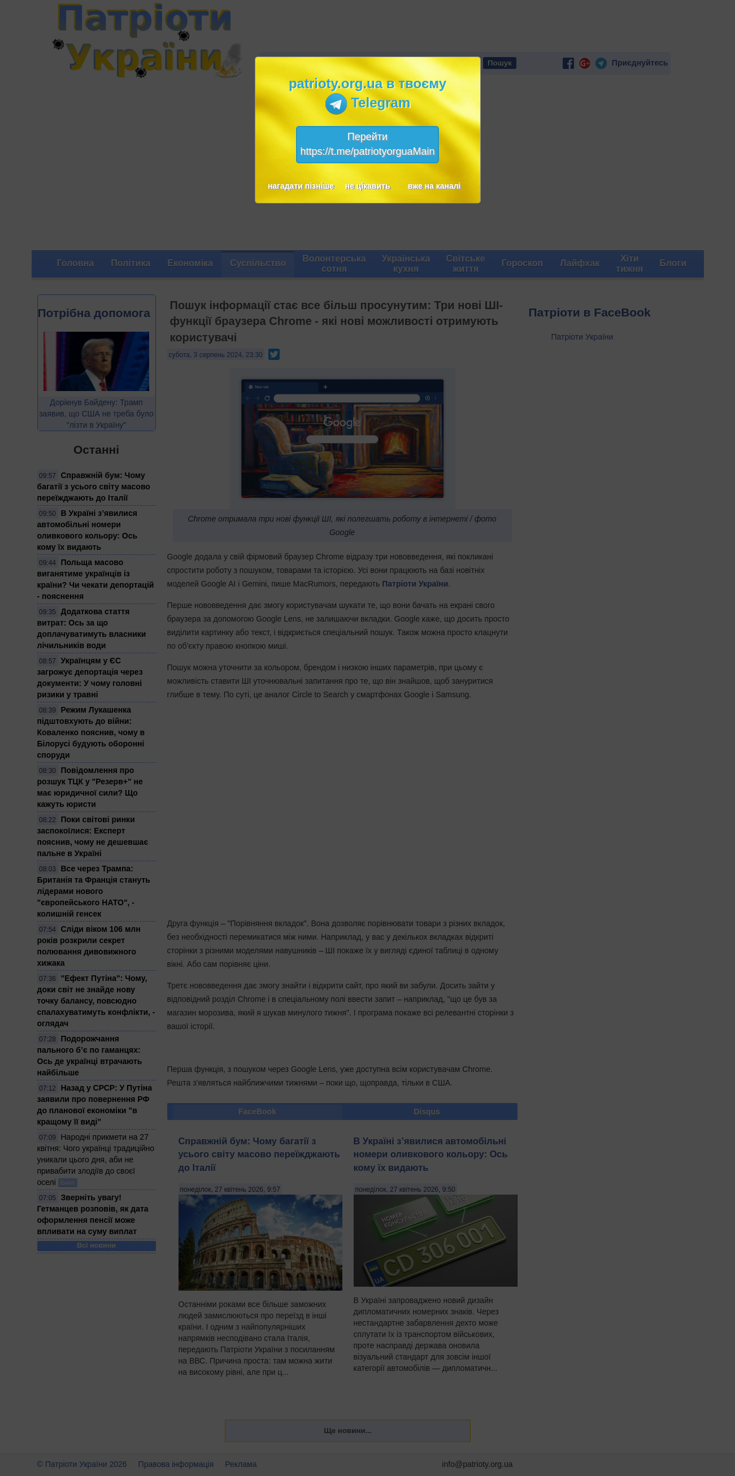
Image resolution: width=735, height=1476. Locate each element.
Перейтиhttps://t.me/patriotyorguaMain (367, 144)
